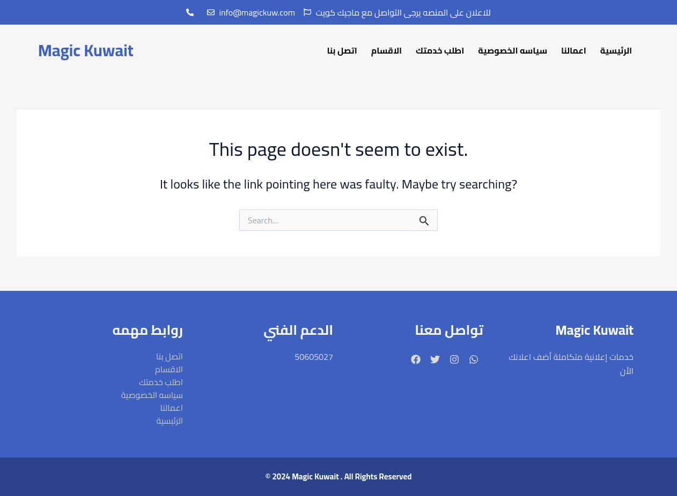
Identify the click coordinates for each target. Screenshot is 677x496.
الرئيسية (616, 50)
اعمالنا (573, 50)
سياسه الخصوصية (512, 50)
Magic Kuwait (85, 50)
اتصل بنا (342, 50)
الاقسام (386, 50)
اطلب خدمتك (440, 50)
